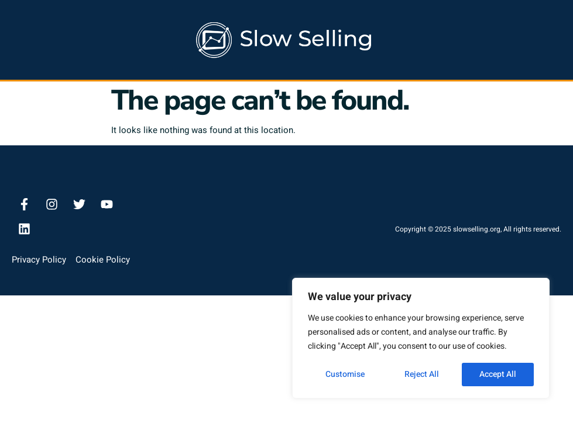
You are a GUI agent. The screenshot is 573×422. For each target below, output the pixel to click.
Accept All (497, 374)
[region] (421, 338)
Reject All (421, 374)
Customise (345, 374)
